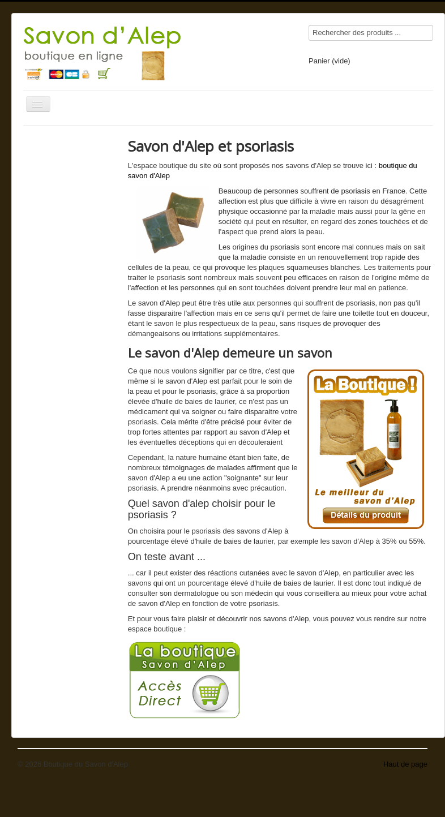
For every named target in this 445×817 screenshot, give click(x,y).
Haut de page (405, 764)
